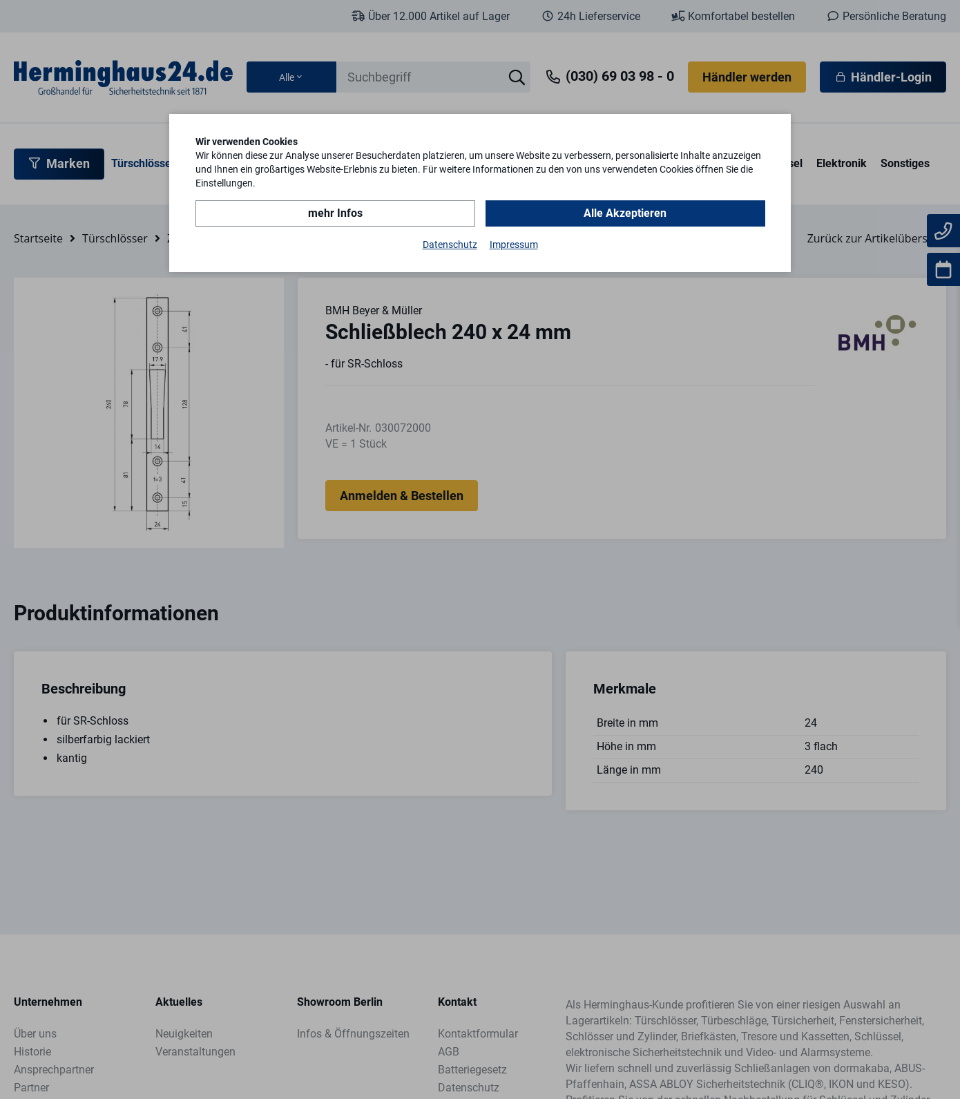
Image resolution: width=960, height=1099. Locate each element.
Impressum (514, 244)
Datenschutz (450, 244)
